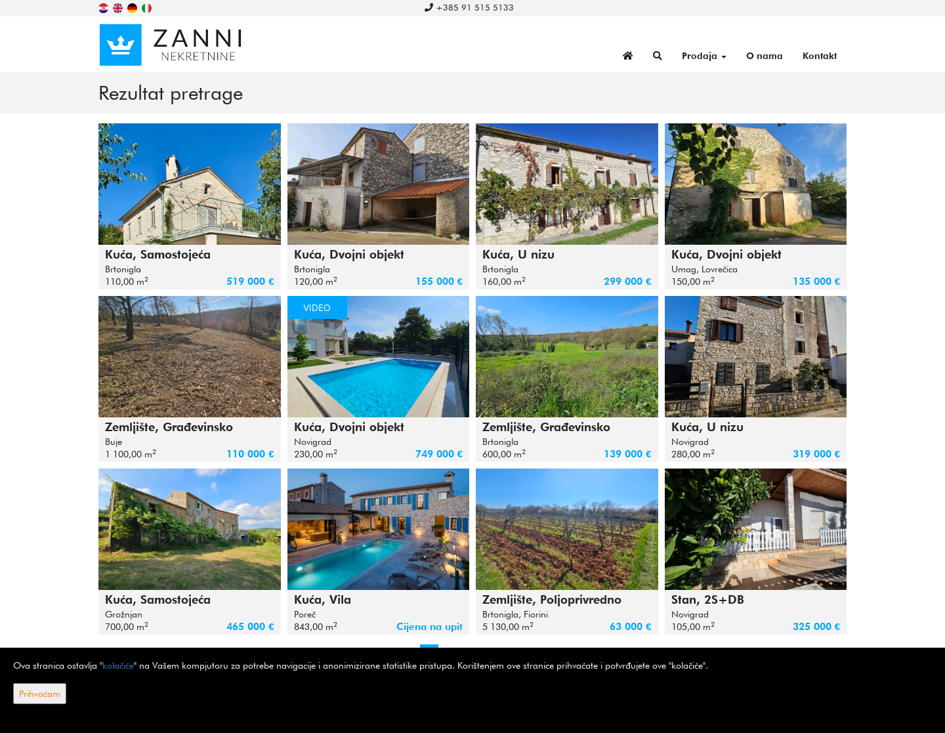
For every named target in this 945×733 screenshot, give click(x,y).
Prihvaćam (39, 693)
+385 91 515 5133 (469, 7)
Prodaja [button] (704, 56)
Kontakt (820, 56)
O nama (764, 56)
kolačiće (118, 665)
